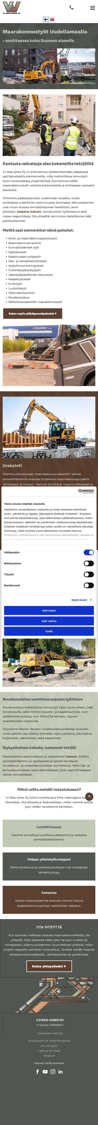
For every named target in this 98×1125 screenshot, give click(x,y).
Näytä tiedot (79, 599)
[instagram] (52, 1072)
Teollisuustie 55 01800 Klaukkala (49, 1040)
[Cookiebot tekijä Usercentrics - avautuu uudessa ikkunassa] (78, 491)
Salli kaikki (49, 610)
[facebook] (37, 1072)
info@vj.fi (49, 1055)
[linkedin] (60, 1072)
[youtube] (45, 1072)
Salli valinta (49, 620)
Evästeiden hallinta (50, 1033)
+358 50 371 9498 (49, 1050)
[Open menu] (92, 7)
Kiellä (49, 631)
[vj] (26, 1089)
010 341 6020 (49, 1046)
